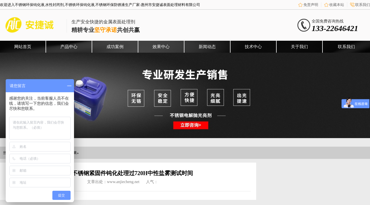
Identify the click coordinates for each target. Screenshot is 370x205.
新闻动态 (207, 46)
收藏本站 (336, 5)
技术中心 (253, 46)
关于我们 (299, 46)
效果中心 (161, 46)
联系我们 (362, 5)
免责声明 (310, 5)
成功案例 (115, 46)
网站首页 (22, 46)
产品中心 (68, 46)
